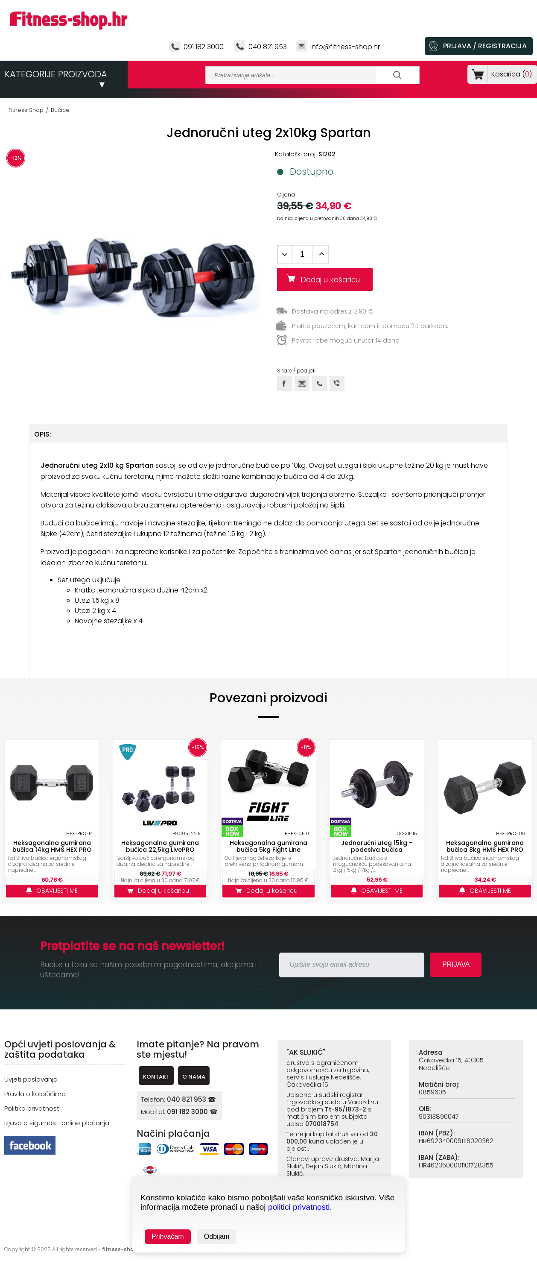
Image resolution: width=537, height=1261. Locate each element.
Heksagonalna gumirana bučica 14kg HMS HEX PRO (52, 846)
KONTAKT (156, 1077)
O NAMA (193, 1077)
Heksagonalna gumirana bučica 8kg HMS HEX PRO (485, 846)
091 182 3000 (204, 47)
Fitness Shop (26, 110)
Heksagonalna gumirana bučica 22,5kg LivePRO (160, 846)
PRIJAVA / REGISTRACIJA (485, 46)
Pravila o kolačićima (35, 1093)
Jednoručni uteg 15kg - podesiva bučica (376, 846)
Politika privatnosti (32, 1108)
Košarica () (510, 74)
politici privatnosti (299, 1206)
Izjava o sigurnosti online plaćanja (56, 1122)
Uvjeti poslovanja (31, 1079)
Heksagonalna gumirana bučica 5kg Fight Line (268, 846)
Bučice (60, 110)
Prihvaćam (168, 1236)
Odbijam (217, 1236)
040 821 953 (267, 47)
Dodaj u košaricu (333, 280)
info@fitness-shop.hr (345, 47)
